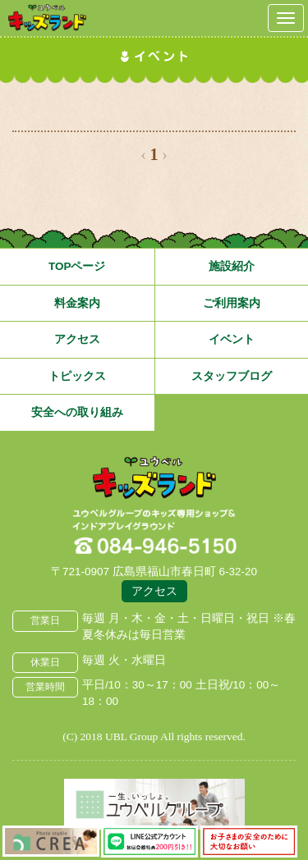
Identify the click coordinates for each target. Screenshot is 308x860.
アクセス (77, 339)
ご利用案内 (231, 303)
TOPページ (77, 266)
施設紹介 (232, 266)
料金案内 (77, 303)
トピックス (77, 376)
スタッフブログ (231, 376)
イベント (232, 339)
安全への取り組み (77, 412)
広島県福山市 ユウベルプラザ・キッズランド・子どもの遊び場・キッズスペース (154, 478)
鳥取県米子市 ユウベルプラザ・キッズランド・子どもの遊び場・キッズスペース (47, 17)
